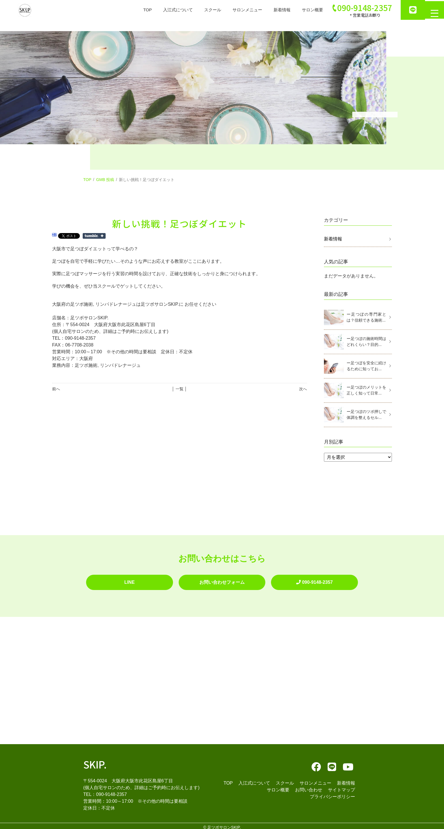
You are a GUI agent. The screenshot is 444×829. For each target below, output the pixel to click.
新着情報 (276, 9)
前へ (56, 389)
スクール (204, 9)
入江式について (167, 9)
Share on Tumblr (94, 236)
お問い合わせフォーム (222, 580)
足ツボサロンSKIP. (224, 824)
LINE (129, 580)
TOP (135, 9)
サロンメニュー (240, 9)
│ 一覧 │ (179, 389)
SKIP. (95, 761)
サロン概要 (308, 9)
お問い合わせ (308, 787)
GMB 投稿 (105, 179)
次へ (303, 389)
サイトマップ (341, 787)
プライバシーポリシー (332, 793)
